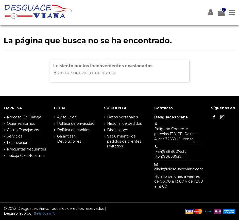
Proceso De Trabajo (24, 117)
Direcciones (117, 130)
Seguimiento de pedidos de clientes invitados (124, 141)
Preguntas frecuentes (26, 149)
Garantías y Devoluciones (69, 139)
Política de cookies (73, 130)
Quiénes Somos (21, 123)
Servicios (14, 136)
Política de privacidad (75, 123)
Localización (17, 142)
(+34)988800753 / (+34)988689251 (170, 154)
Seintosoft (44, 213)
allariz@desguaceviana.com (178, 169)
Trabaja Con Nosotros (25, 155)
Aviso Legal (67, 117)
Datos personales (122, 117)
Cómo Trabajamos (23, 130)
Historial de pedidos (124, 123)
